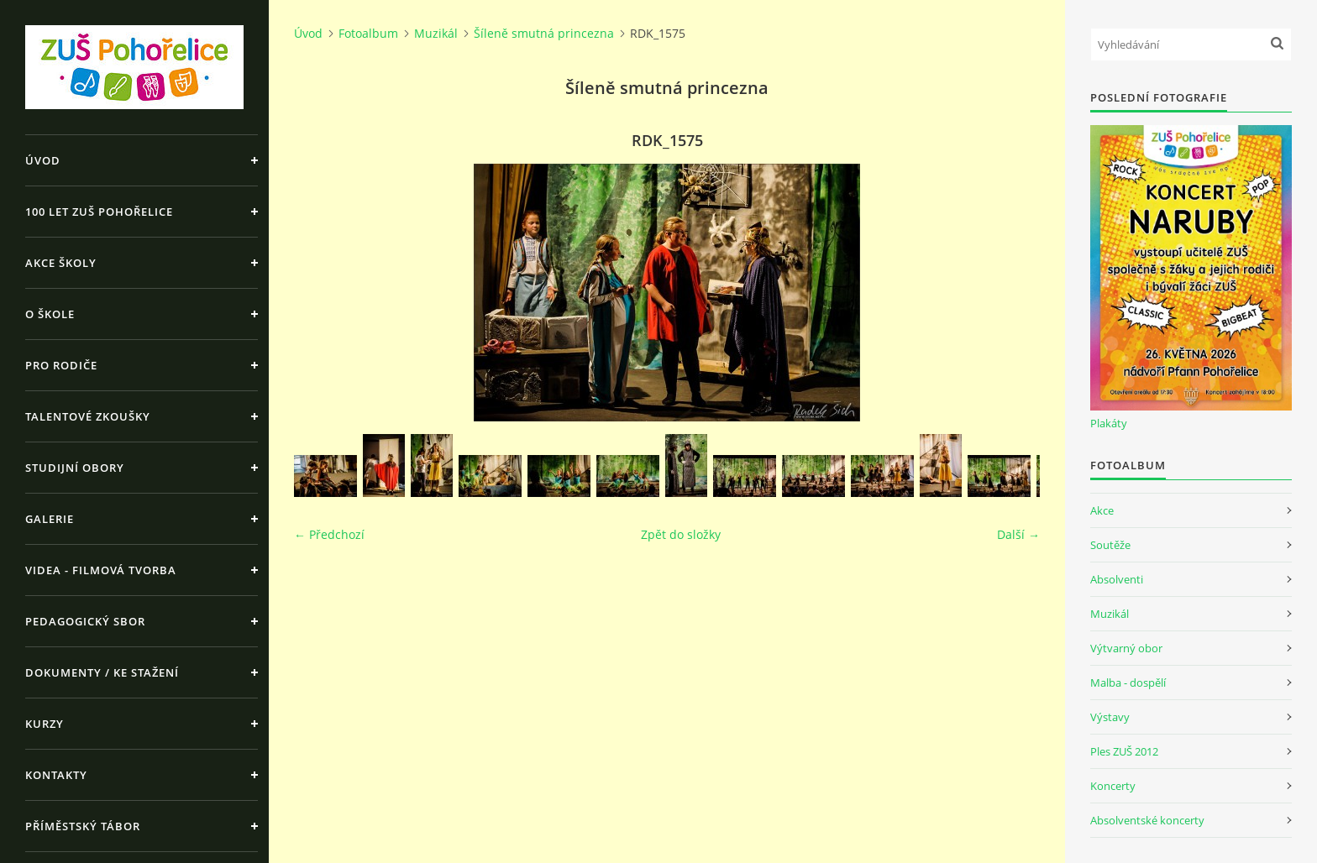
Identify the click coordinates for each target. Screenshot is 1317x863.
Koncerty (1113, 785)
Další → (1018, 534)
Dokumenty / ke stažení (102, 672)
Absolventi (1116, 579)
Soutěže (1110, 544)
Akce (1102, 510)
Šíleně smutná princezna (544, 33)
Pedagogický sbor (85, 621)
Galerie (49, 518)
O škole (50, 314)
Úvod (42, 160)
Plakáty (1108, 423)
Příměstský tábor (82, 826)
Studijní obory (74, 467)
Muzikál (436, 33)
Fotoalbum (368, 33)
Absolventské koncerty (1147, 820)
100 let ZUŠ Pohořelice (99, 211)
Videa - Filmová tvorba (100, 570)
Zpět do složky (681, 534)
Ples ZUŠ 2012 (1124, 751)
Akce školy (61, 262)
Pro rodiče (61, 365)
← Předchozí (329, 534)
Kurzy (44, 723)
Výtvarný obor (1126, 648)
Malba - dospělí (1128, 682)
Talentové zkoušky (87, 416)
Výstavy (1110, 716)
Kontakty (56, 774)
